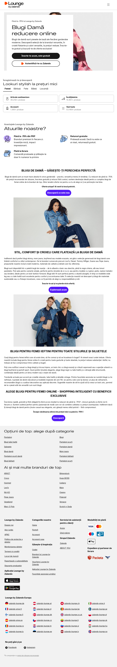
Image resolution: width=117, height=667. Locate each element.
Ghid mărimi (65, 533)
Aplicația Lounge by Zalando (44, 569)
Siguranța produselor (13, 566)
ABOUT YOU (65, 548)
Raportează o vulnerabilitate (16, 561)
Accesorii (36, 535)
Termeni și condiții (11, 551)
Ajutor (62, 528)
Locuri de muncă (11, 556)
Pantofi (35, 530)
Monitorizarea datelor (13, 547)
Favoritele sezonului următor (44, 574)
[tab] (7, 89)
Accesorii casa (38, 539)
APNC (6, 535)
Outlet (34, 550)
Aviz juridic (8, 530)
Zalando (63, 543)
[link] (30, 98)
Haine (34, 525)
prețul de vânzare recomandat (28, 656)
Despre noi (8, 525)
